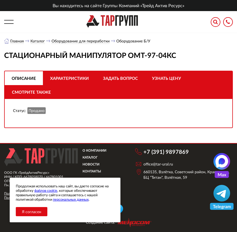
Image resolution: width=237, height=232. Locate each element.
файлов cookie (45, 190)
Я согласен (31, 211)
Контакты (92, 171)
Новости (91, 164)
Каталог (37, 41)
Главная (17, 41)
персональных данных (71, 199)
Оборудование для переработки (80, 41)
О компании (94, 150)
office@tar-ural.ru (158, 164)
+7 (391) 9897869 (166, 151)
